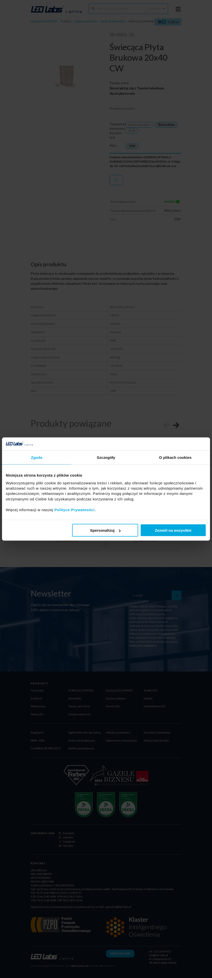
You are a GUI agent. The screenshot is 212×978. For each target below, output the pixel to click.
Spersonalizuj (105, 530)
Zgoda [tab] (36, 457)
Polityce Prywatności (75, 509)
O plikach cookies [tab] (175, 457)
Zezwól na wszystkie (173, 530)
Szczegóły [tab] (106, 457)
